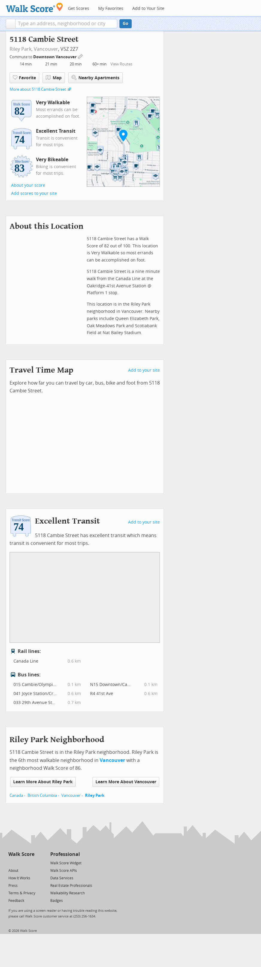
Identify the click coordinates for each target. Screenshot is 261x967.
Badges (56, 901)
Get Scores (78, 8)
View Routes (121, 64)
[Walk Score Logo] (34, 7)
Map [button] (54, 77)
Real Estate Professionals (71, 886)
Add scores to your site (34, 193)
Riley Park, (21, 49)
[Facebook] (21, 862)
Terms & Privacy (21, 893)
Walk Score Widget (65, 863)
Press (13, 886)
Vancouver (46, 49)
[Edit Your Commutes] (81, 56)
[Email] (30, 862)
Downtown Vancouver (55, 57)
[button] (11, 24)
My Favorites (110, 8)
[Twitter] (11, 862)
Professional (65, 854)
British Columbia (42, 795)
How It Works (19, 878)
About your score (28, 185)
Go (125, 23)
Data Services (61, 878)
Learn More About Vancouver (125, 781)
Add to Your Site (148, 8)
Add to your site (144, 370)
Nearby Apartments (95, 77)
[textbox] (66, 24)
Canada (16, 795)
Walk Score (21, 854)
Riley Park (94, 795)
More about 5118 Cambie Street (38, 89)
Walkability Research (67, 893)
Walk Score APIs (63, 871)
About (13, 871)
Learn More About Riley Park (43, 781)
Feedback (16, 901)
